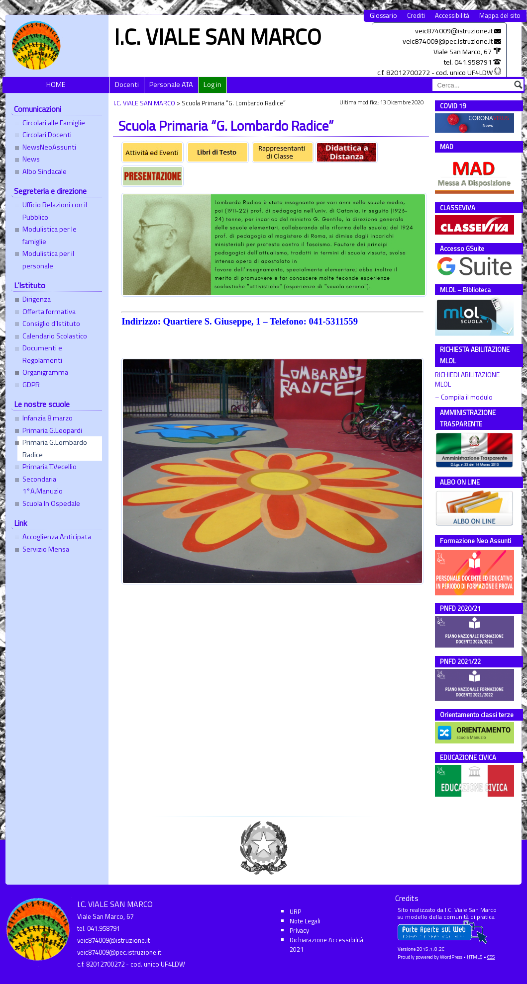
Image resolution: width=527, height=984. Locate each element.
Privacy (299, 930)
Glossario (383, 15)
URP (295, 911)
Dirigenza (36, 299)
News (31, 159)
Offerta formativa (49, 311)
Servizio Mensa (45, 549)
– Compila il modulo (464, 397)
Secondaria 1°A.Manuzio (42, 485)
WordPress (451, 957)
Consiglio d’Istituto (51, 323)
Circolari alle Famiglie (53, 122)
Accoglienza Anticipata (56, 536)
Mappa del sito (500, 15)
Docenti (127, 84)
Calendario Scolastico (54, 335)
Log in (212, 84)
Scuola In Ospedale (51, 503)
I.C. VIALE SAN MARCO (217, 36)
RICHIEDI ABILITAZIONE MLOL (468, 379)
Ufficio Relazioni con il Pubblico (54, 210)
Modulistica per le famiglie (49, 235)
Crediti (416, 15)
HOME (56, 84)
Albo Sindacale (44, 171)
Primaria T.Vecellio (49, 466)
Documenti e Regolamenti (42, 353)
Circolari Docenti (47, 134)
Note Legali (305, 921)
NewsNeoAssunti (49, 147)
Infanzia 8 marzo (47, 417)
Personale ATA (171, 84)
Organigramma (45, 372)
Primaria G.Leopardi (52, 430)
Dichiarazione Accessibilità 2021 (326, 944)
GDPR (31, 384)
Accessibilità (452, 15)
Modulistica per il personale (48, 259)
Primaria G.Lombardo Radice (54, 448)
